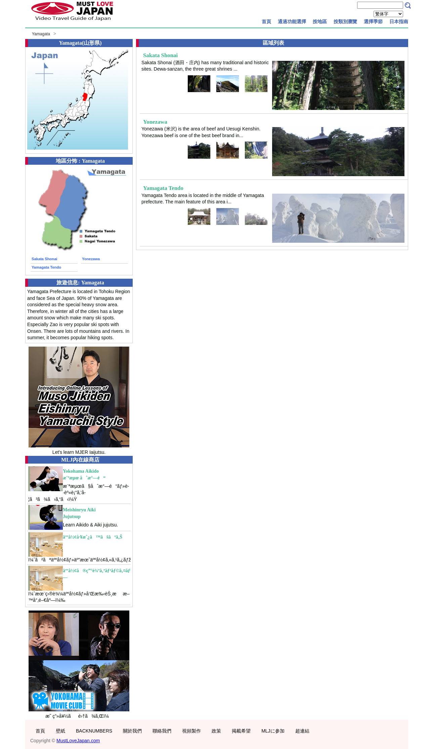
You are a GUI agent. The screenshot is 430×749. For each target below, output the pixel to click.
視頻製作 (191, 731)
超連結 (302, 731)
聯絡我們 (162, 731)
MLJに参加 (272, 731)
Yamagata (41, 34)
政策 (216, 731)
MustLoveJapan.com (78, 740)
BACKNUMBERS (94, 731)
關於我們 (132, 731)
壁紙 (60, 731)
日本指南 (398, 21)
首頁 (266, 21)
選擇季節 (373, 21)
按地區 (320, 21)
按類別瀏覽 (345, 21)
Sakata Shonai (44, 259)
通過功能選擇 (292, 21)
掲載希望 (241, 731)
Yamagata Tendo (46, 267)
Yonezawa (91, 259)
